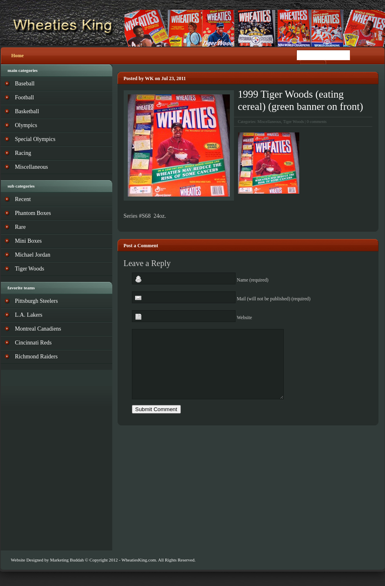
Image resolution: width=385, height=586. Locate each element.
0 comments (317, 121)
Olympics (26, 125)
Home (17, 55)
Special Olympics (35, 139)
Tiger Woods (293, 121)
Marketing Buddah (67, 559)
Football (24, 97)
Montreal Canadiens (38, 329)
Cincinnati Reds (33, 343)
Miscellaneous (269, 121)
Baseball (25, 84)
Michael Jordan (33, 255)
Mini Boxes (28, 241)
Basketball (27, 111)
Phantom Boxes (33, 213)
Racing (23, 153)
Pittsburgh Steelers (36, 301)
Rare (20, 227)
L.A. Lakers (28, 315)
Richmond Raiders (36, 356)
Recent (23, 199)
